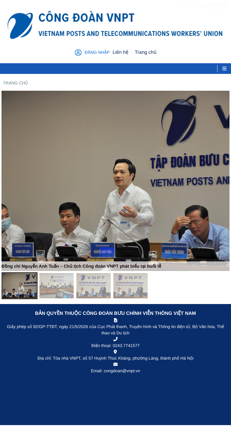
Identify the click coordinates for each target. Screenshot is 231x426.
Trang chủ (15, 83)
